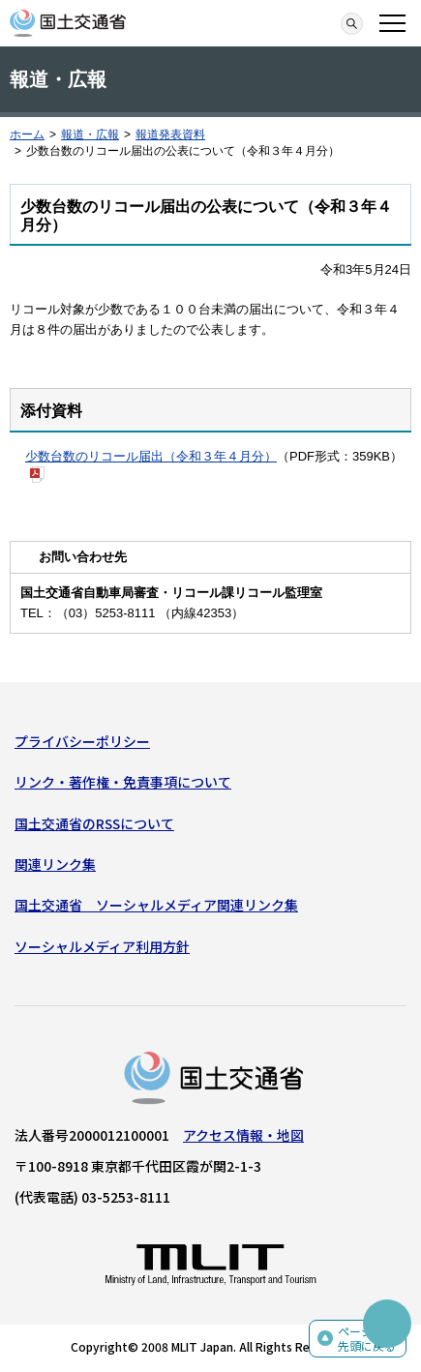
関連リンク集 (55, 864)
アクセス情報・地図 (243, 1135)
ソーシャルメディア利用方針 (102, 946)
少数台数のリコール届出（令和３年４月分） (151, 456)
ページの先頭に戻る (367, 1339)
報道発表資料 (170, 134)
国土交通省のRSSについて (94, 823)
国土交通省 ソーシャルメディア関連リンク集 (156, 904)
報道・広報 (90, 134)
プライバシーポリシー (82, 741)
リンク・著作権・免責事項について (123, 781)
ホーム (27, 134)
